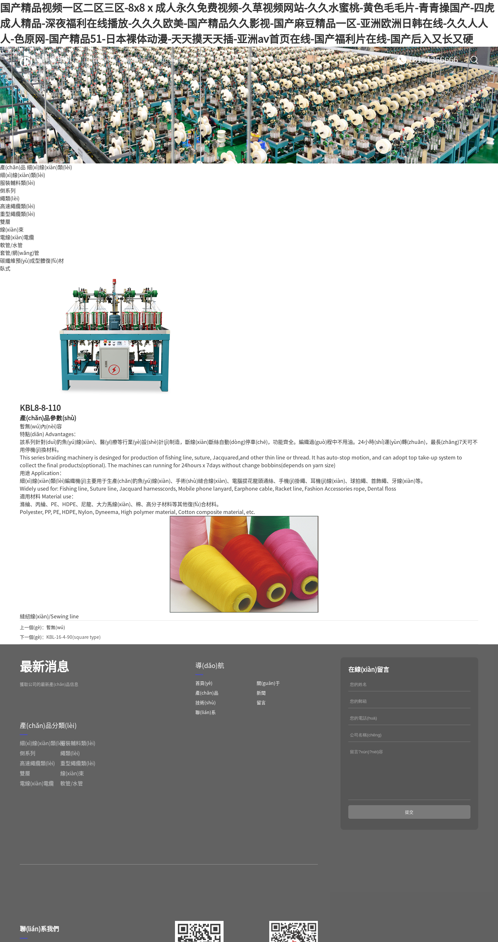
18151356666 (433, 59)
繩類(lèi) (9, 198)
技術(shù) (225, 59)
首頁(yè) (101, 59)
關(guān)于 (134, 59)
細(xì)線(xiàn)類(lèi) (49, 167)
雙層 (5, 221)
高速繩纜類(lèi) (17, 206)
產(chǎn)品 (170, 59)
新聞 (199, 59)
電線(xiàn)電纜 (17, 237)
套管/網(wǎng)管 (19, 253)
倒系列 (8, 190)
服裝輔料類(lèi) (17, 182)
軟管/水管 (11, 245)
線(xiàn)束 (12, 229)
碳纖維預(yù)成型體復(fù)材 (32, 260)
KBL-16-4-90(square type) (73, 637)
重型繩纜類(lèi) (17, 214)
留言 (252, 59)
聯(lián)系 (279, 59)
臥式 (5, 268)
